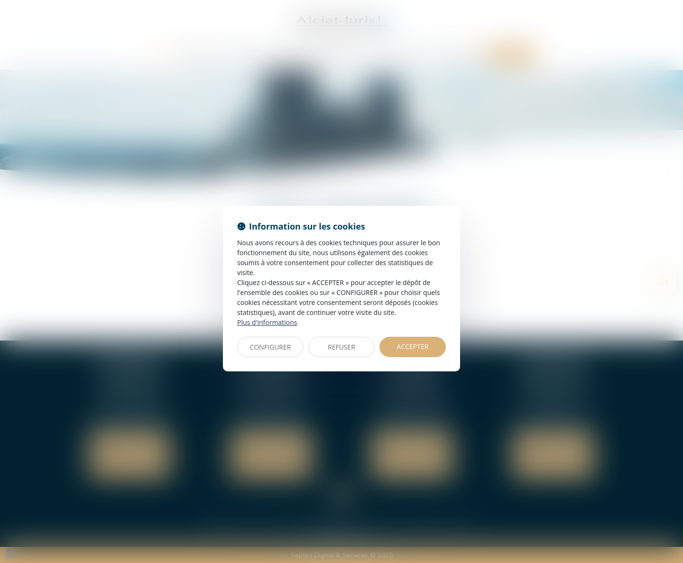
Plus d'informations (267, 322)
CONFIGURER (270, 346)
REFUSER (341, 346)
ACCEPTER (413, 346)
